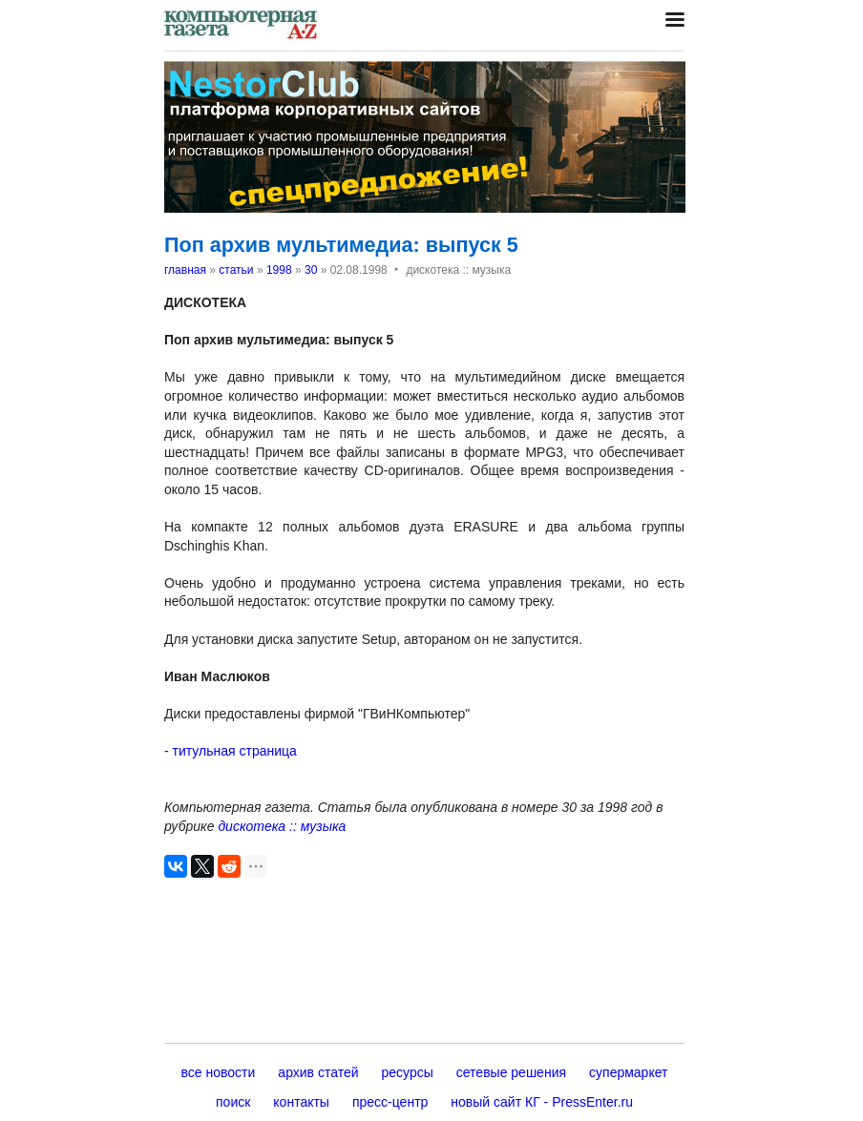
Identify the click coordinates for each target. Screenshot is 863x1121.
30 (311, 270)
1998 (279, 270)
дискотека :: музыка (282, 826)
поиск (233, 1102)
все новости (218, 1072)
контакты (301, 1102)
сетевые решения (511, 1072)
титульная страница (235, 750)
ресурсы (407, 1072)
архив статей (318, 1072)
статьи (236, 270)
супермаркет (628, 1072)
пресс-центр (390, 1102)
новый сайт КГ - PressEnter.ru (542, 1102)
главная (185, 270)
